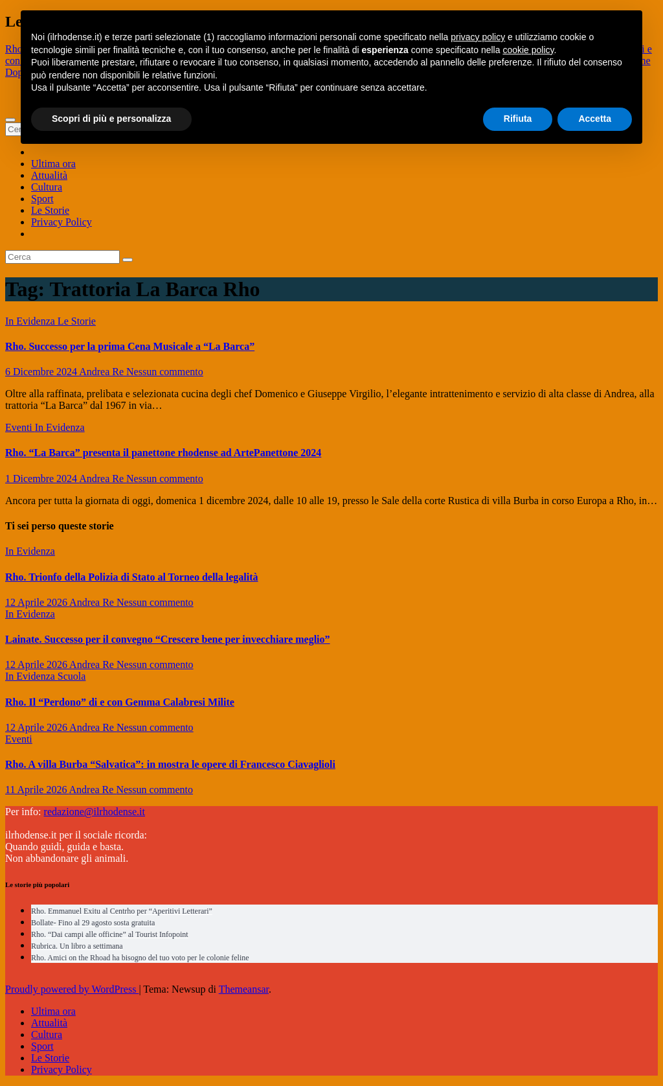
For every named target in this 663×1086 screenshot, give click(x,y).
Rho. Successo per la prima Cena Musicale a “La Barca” (129, 346)
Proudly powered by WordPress (72, 989)
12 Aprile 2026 (37, 602)
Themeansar (244, 989)
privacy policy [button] (478, 37)
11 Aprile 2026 (37, 789)
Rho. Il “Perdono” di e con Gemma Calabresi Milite (119, 702)
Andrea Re (102, 371)
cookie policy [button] (528, 50)
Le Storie (50, 210)
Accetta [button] (594, 118)
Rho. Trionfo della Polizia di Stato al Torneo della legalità (131, 577)
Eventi (20, 427)
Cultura (46, 186)
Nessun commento (164, 371)
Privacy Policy (61, 221)
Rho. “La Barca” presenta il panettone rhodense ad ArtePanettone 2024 (163, 452)
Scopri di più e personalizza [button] (111, 118)
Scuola (72, 676)
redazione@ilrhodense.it (94, 811)
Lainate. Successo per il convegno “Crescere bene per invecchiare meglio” (167, 639)
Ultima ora (53, 163)
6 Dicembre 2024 (42, 371)
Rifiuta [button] (518, 118)
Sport (42, 198)
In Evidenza (31, 321)
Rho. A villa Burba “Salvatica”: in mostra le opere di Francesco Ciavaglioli (170, 764)
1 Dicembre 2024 (42, 478)
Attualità (49, 175)
